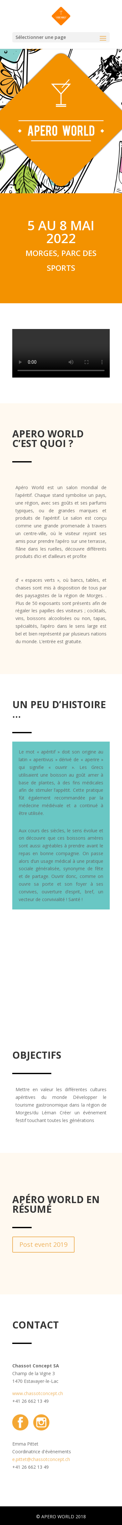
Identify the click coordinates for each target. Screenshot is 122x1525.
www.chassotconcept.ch (37, 1393)
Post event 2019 (43, 1244)
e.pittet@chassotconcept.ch (41, 1459)
